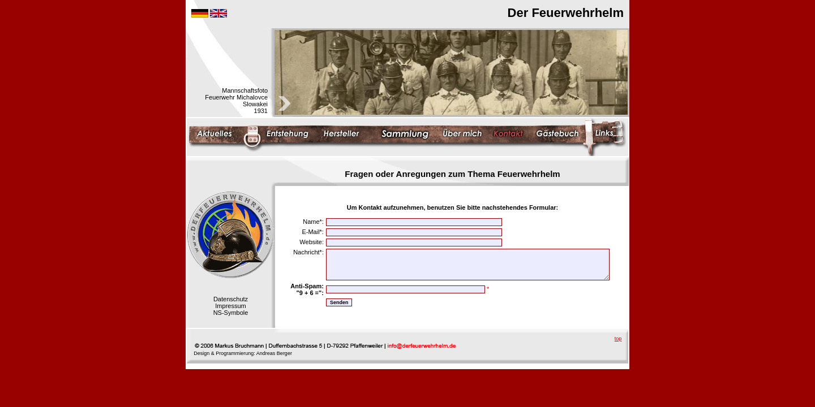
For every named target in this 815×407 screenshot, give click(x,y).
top (618, 338)
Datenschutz (230, 299)
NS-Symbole (230, 312)
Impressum (230, 305)
